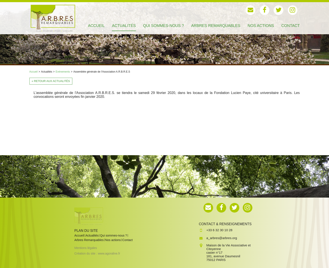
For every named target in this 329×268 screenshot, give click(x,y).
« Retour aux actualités (51, 81)
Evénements (63, 71)
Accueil (33, 71)
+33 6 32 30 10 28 (219, 230)
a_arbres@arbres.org (221, 238)
